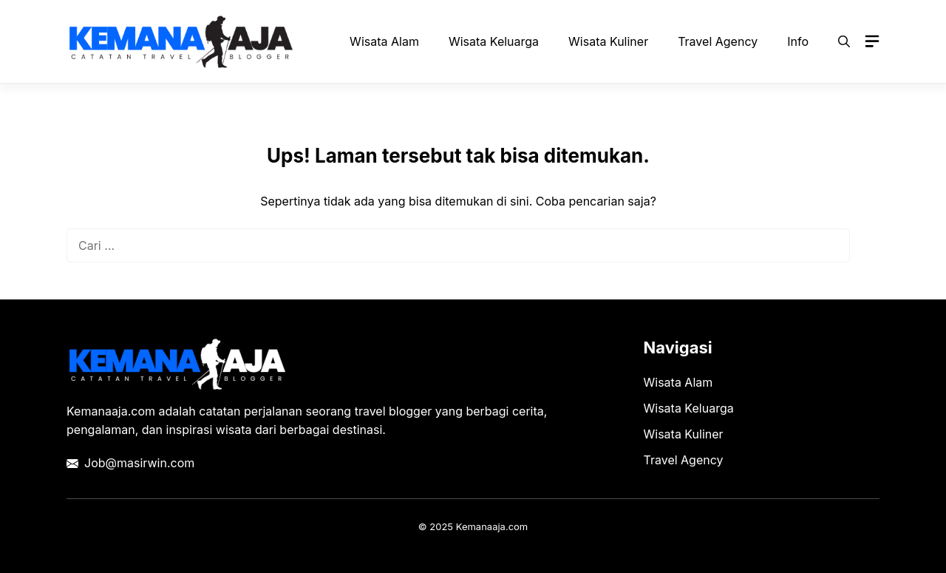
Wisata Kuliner (608, 41)
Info (798, 41)
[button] (844, 41)
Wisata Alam (384, 41)
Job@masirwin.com (139, 462)
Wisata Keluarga (494, 41)
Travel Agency (718, 41)
